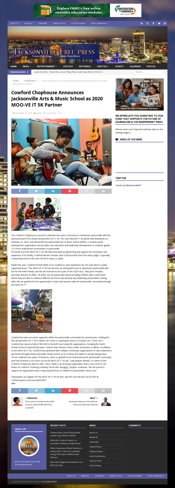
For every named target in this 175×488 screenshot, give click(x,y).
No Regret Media (50, 481)
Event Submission (98, 23)
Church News (95, 465)
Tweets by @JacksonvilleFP (128, 185)
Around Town (95, 460)
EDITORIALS (85, 66)
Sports (119, 66)
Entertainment (46, 66)
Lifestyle (102, 66)
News (26, 66)
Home (14, 66)
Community (51, 113)
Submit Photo (59, 23)
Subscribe (42, 23)
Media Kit (29, 23)
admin (39, 113)
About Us (15, 23)
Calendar (135, 66)
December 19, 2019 (23, 113)
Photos (151, 66)
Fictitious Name (78, 23)
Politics (68, 66)
